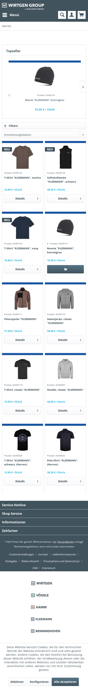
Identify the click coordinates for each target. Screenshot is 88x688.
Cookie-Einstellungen (21, 554)
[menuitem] (10, 15)
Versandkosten (65, 541)
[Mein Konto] (72, 15)
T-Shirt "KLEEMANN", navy (21, 248)
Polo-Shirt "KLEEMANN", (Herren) (62, 462)
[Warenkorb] (82, 15)
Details (27, 197)
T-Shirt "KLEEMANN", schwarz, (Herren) (17, 462)
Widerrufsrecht (30, 561)
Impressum (48, 568)
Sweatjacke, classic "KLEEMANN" (59, 321)
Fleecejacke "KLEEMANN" (20, 319)
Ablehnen (17, 682)
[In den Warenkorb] (65, 269)
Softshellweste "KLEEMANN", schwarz (61, 179)
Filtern (11, 126)
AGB (35, 568)
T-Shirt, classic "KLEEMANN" (22, 389)
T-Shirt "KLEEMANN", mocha (22, 177)
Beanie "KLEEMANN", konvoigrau (44, 100)
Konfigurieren (39, 682)
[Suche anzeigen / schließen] (62, 15)
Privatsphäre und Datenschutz (62, 561)
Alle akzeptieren (65, 682)
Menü (10, 14)
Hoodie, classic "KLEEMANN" (65, 389)
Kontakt (43, 554)
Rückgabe (11, 561)
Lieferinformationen (64, 554)
